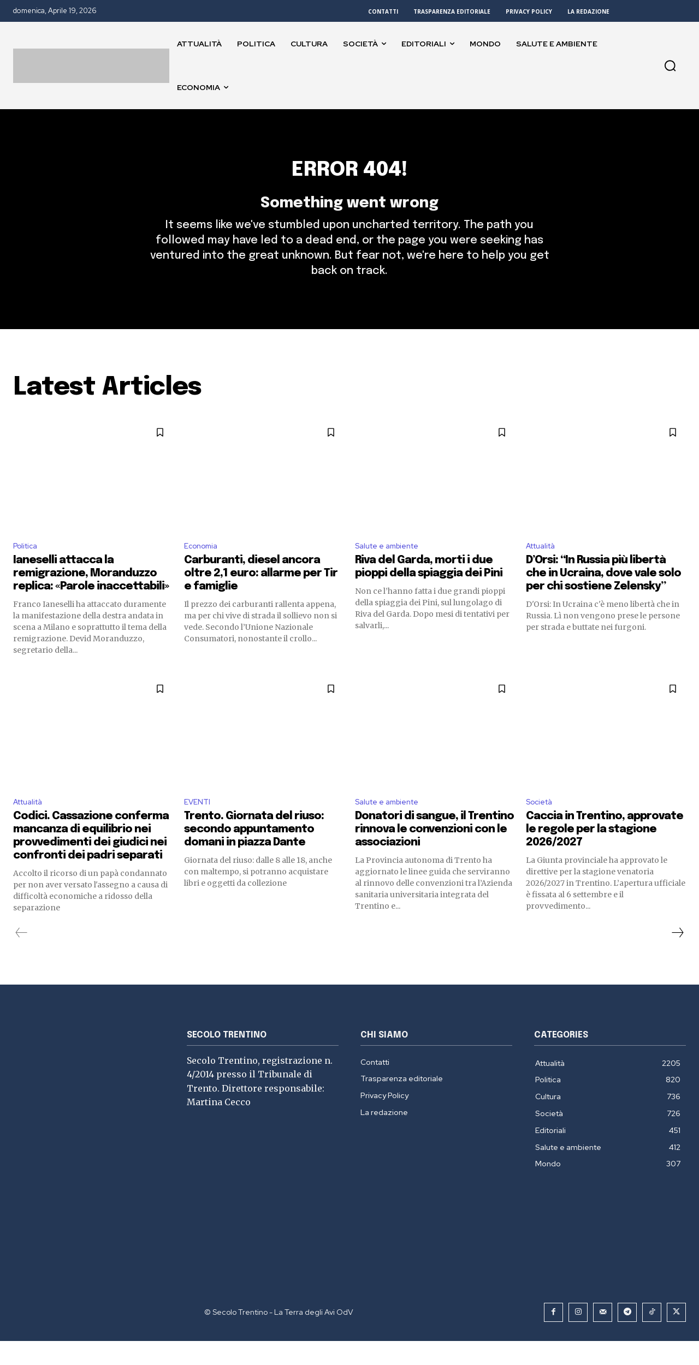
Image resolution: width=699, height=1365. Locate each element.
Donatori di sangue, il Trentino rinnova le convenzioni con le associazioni (434, 853)
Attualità (544, 566)
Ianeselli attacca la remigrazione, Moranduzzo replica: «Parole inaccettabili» (91, 595)
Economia (203, 566)
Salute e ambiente (392, 566)
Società (542, 825)
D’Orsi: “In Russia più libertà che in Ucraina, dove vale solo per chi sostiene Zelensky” (603, 595)
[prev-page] (21, 957)
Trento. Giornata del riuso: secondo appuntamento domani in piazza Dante (254, 853)
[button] (670, 65)
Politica (27, 566)
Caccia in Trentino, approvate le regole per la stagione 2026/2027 (604, 853)
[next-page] (677, 957)
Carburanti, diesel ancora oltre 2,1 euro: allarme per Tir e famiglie (260, 595)
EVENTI (199, 825)
